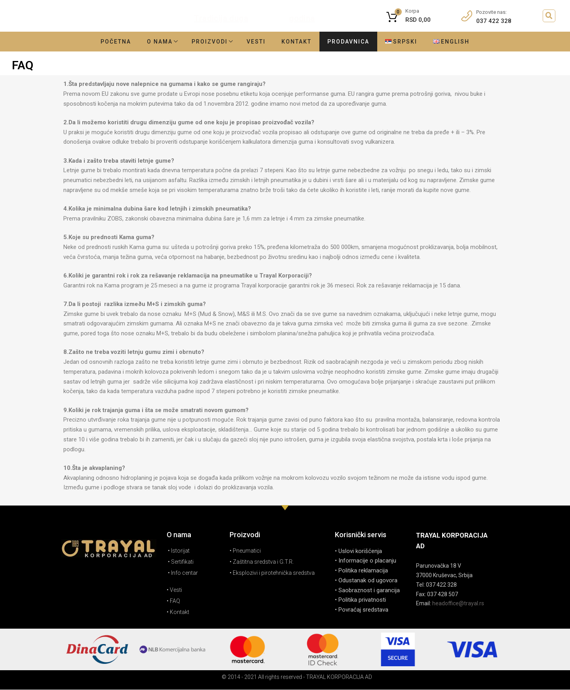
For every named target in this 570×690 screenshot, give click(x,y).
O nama (160, 41)
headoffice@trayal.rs (458, 603)
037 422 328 (493, 21)
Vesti (256, 41)
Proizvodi (210, 41)
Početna (116, 41)
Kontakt (296, 41)
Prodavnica (348, 41)
